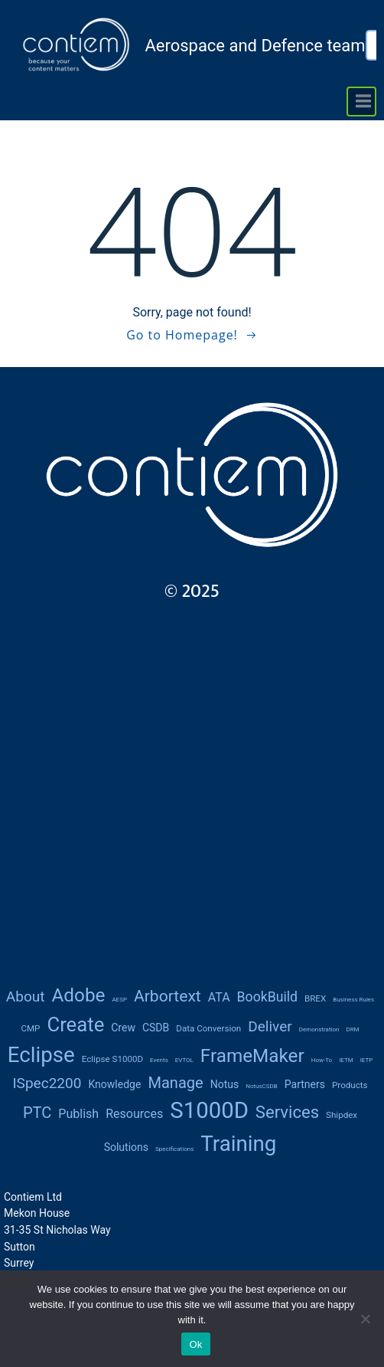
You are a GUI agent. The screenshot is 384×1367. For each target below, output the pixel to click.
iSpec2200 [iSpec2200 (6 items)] (46, 1083)
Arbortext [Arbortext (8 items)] (167, 995)
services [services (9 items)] (287, 1112)
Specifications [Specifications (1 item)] (174, 1149)
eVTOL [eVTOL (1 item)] (184, 1060)
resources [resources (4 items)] (134, 1113)
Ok (195, 1344)
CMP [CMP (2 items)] (30, 1028)
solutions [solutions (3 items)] (126, 1147)
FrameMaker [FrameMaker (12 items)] (252, 1055)
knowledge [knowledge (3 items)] (114, 1084)
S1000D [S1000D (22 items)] (209, 1110)
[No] (365, 1318)
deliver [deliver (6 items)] (270, 1026)
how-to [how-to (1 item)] (321, 1060)
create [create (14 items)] (75, 1024)
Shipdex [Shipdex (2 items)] (341, 1115)
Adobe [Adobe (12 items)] (78, 995)
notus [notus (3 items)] (224, 1084)
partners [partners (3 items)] (305, 1084)
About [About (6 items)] (25, 996)
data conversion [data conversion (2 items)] (208, 1028)
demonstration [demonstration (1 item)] (319, 1029)
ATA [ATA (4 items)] (219, 997)
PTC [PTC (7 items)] (37, 1112)
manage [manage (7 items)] (175, 1083)
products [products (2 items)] (350, 1085)
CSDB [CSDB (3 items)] (155, 1027)
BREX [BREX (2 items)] (315, 998)
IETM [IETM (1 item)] (346, 1060)
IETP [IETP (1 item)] (366, 1060)
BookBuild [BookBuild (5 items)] (267, 997)
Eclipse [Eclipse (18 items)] (41, 1054)
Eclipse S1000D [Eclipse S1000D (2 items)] (112, 1059)
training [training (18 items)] (238, 1143)
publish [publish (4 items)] (78, 1113)
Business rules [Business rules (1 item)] (353, 999)
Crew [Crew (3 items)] (123, 1027)
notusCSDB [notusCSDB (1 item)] (262, 1086)
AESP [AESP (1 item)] (119, 999)
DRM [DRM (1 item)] (352, 1029)
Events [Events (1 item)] (159, 1060)
